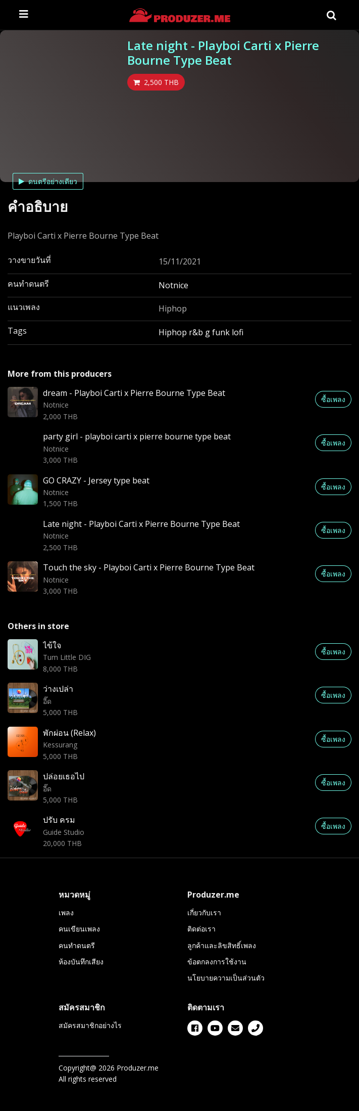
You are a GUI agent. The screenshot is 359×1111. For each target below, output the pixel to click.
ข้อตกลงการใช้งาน (216, 961)
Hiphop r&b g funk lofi (201, 332)
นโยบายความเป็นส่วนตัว (226, 978)
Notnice (173, 285)
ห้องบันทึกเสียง (81, 961)
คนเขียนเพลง (79, 929)
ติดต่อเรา (201, 929)
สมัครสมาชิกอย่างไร (90, 1025)
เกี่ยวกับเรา (204, 912)
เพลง (66, 912)
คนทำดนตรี (77, 945)
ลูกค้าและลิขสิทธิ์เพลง (221, 945)
